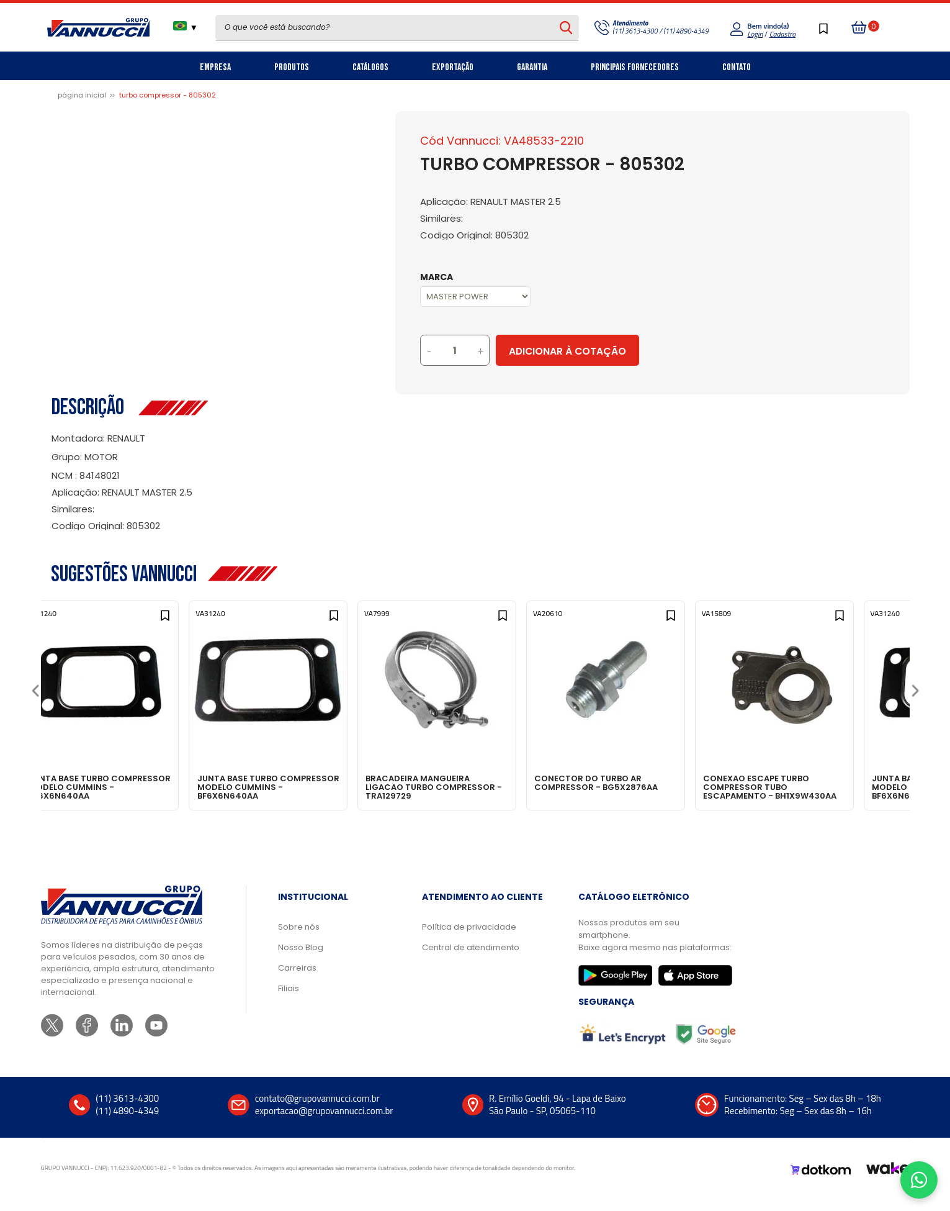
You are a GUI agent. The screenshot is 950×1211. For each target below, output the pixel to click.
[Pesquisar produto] (565, 27)
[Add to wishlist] (189, 622)
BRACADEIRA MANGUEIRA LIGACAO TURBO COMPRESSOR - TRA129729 (472, 786)
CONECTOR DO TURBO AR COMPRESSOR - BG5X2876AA (643, 782)
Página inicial (82, 95)
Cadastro (782, 34)
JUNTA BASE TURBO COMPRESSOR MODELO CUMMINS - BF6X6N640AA (115, 786)
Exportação (452, 67)
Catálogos (370, 67)
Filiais (288, 1001)
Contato (736, 67)
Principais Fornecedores (635, 67)
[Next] (915, 694)
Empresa (215, 67)
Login (755, 34)
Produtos (291, 67)
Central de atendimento (470, 960)
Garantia (532, 67)
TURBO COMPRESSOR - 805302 (167, 95)
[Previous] (35, 694)
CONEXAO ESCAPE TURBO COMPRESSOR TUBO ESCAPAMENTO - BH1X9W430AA (822, 786)
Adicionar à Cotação (619, 351)
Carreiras (297, 980)
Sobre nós (299, 939)
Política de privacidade (469, 939)
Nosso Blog (300, 960)
